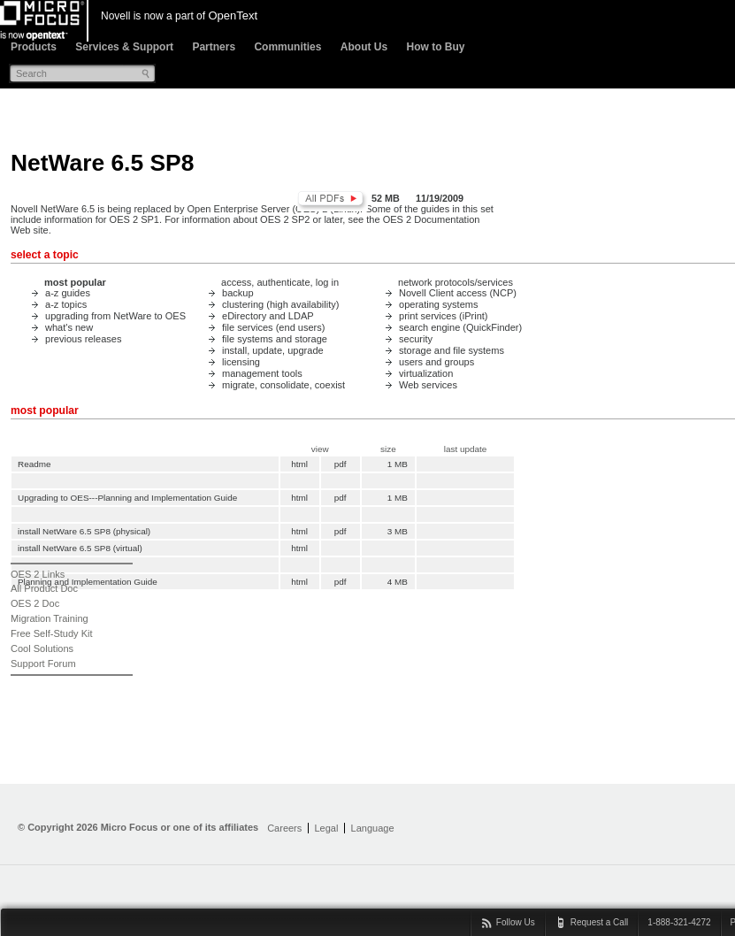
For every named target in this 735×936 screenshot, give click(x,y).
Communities (287, 47)
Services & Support (124, 47)
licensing (241, 362)
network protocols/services (455, 282)
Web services (428, 385)
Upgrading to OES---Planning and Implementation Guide (127, 498)
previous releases (83, 339)
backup (238, 293)
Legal (326, 828)
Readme (34, 464)
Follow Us (515, 922)
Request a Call (599, 922)
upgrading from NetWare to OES (115, 316)
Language (372, 828)
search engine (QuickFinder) (460, 327)
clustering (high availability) (280, 304)
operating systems (439, 304)
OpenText (232, 15)
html (299, 464)
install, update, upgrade (273, 350)
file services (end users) (273, 327)
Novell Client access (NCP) (458, 293)
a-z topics (66, 304)
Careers (284, 828)
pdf (340, 464)
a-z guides (67, 293)
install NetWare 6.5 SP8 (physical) (84, 531)
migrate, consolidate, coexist (283, 385)
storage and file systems (451, 350)
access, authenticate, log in (280, 282)
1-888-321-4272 (678, 922)
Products (34, 47)
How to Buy (435, 47)
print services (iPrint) (443, 316)
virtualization (426, 373)
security (416, 339)
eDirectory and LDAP (268, 316)
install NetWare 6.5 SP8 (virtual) (80, 548)
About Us (364, 47)
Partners (213, 47)
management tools (262, 373)
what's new (69, 327)
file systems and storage (274, 339)
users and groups (436, 362)
